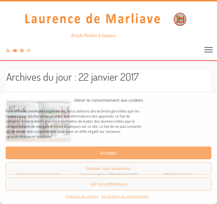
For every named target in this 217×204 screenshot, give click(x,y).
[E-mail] (16, 50)
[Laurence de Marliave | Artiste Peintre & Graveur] (108, 18)
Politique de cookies (82, 196)
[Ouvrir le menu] (208, 50)
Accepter (108, 152)
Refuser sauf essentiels (108, 168)
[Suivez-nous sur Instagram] (30, 50)
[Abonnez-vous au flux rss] (9, 50)
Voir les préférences (108, 184)
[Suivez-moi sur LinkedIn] (23, 50)
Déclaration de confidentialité (125, 196)
